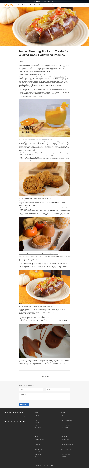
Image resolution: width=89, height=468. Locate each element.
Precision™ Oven (38, 442)
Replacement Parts (65, 454)
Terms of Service (65, 430)
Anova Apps (63, 456)
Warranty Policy (38, 449)
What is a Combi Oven (66, 449)
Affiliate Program (38, 422)
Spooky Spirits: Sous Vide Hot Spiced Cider (32, 74)
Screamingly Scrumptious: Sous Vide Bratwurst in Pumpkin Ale (38, 254)
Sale (35, 447)
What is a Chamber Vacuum (67, 452)
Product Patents (64, 427)
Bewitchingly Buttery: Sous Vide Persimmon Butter (35, 198)
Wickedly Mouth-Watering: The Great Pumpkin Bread (35, 139)
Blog (35, 425)
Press (35, 420)
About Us (36, 415)
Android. (32, 365)
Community (63, 418)
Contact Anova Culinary (66, 420)
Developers (63, 459)
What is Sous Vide (65, 447)
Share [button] (21, 61)
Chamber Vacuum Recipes (67, 444)
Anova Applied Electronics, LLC (47, 465)
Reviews (36, 456)
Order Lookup (37, 454)
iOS (27, 365)
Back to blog (44, 376)
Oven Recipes (64, 442)
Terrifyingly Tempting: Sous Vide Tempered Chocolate (36, 306)
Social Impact (37, 427)
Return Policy (37, 452)
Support (62, 415)
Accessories (37, 444)
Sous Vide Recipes (65, 439)
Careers (36, 418)
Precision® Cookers (39, 439)
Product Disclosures (65, 425)
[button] (18, 5)
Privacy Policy (64, 422)
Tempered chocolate (24, 309)
